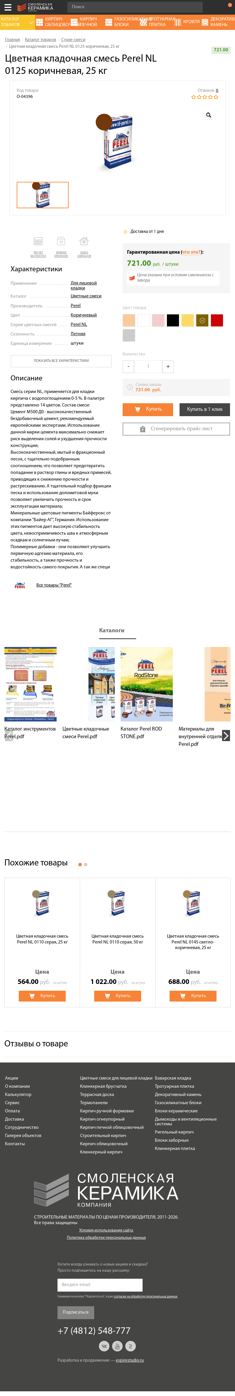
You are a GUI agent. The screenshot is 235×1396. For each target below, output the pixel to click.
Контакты (15, 1144)
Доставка (14, 1119)
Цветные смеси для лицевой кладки (116, 1078)
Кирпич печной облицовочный (112, 1127)
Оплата (12, 1111)
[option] (118, 141)
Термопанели (94, 1103)
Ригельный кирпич (174, 1132)
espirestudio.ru (130, 1360)
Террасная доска (97, 1094)
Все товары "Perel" (54, 585)
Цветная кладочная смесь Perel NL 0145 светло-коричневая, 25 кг (193, 942)
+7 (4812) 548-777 (215, 7)
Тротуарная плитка (174, 1086)
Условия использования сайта (106, 1230)
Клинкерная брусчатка (103, 1086)
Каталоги (111, 631)
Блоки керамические (176, 1111)
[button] (38, 247)
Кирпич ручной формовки (107, 1111)
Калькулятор (18, 1094)
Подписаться (75, 1312)
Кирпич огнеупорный (102, 1119)
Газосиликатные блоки (178, 1103)
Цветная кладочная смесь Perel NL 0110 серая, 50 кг (118, 939)
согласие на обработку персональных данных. (146, 1296)
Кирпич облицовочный (104, 1144)
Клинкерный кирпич (101, 1152)
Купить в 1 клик (205, 409)
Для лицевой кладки (84, 286)
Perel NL (79, 324)
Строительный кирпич (103, 1136)
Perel (76, 306)
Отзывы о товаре (36, 1044)
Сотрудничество (22, 1127)
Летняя (78, 334)
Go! (195, 7)
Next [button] (226, 735)
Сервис (12, 1103)
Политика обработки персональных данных (106, 1238)
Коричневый (84, 315)
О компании (17, 1086)
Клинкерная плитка (175, 1148)
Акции (11, 1078)
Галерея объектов (23, 1136)
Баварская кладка (173, 1078)
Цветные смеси (86, 296)
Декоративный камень (178, 1094)
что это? (191, 252)
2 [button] (85, 864)
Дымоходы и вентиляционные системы (186, 1121)
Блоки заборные (172, 1140)
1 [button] (80, 864)
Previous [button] (9, 735)
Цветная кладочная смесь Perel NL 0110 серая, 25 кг (42, 939)
